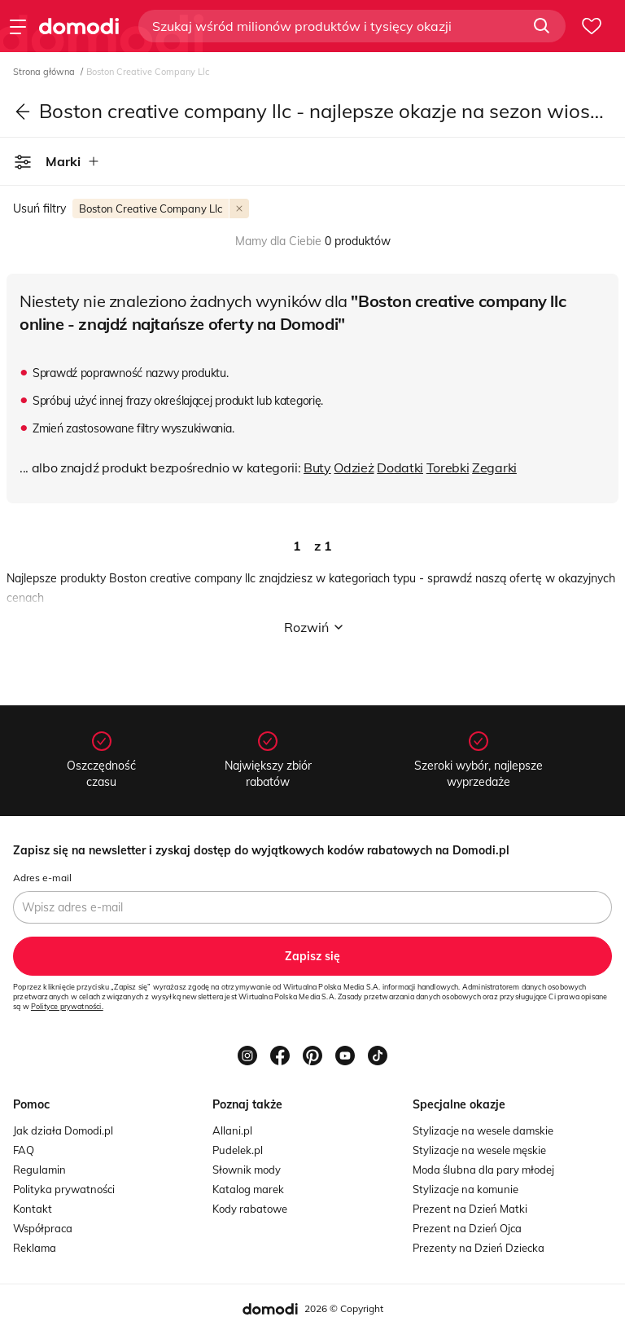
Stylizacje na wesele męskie (479, 1150)
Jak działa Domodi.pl (63, 1130)
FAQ (23, 1150)
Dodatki (400, 467)
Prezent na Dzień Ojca (467, 1228)
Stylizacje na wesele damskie (483, 1130)
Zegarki (494, 467)
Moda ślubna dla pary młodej (483, 1169)
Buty (317, 467)
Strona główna (45, 71)
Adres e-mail (42, 877)
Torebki (448, 467)
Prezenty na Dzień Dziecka (478, 1247)
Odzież (354, 467)
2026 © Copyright (343, 1308)
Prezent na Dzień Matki (470, 1208)
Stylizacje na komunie (465, 1189)
